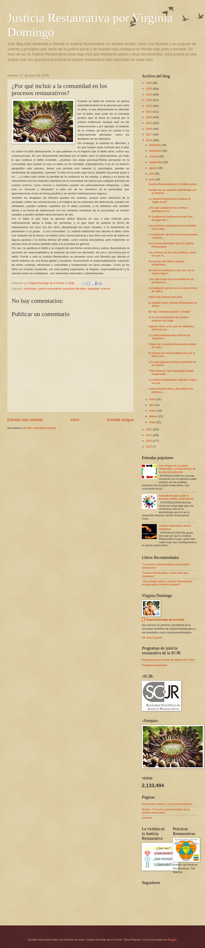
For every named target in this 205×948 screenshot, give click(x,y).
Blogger (172, 939)
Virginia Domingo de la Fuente (165, 619)
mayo (152, 399)
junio (152, 179)
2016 (149, 140)
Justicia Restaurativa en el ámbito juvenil (172, 184)
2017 (149, 134)
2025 (149, 88)
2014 (149, 435)
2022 (149, 105)
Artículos (147, 817)
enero (153, 422)
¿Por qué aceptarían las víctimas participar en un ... (167, 209)
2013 (149, 440)
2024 (149, 94)
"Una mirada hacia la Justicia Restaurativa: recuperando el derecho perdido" (167, 583)
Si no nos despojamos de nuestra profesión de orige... (168, 319)
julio (151, 173)
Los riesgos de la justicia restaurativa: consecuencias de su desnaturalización (177, 469)
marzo (153, 410)
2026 (149, 82)
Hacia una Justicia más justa (165, 296)
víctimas (105, 288)
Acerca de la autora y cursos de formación (167, 804)
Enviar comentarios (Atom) (40, 427)
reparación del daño (74, 288)
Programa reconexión (154, 665)
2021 (149, 111)
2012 (149, 446)
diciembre (155, 145)
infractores (30, 288)
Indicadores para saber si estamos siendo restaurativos (176, 497)
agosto (153, 168)
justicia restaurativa (49, 288)
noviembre (155, 150)
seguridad (93, 288)
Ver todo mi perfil (152, 637)
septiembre (156, 162)
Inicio (75, 420)
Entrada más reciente (25, 420)
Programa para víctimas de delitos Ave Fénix (168, 659)
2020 (149, 117)
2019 (149, 123)
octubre (154, 156)
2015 (149, 429)
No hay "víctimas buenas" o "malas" (169, 311)
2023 (149, 100)
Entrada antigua (120, 420)
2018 (149, 128)
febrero (153, 416)
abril (152, 405)
